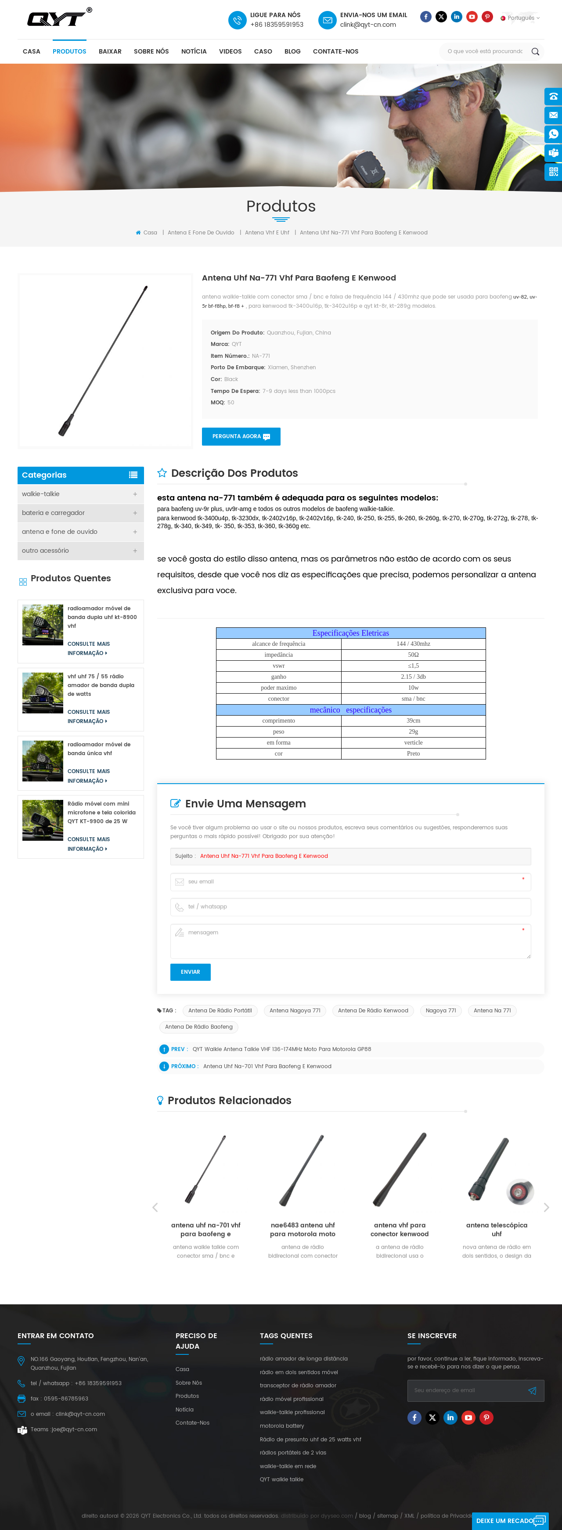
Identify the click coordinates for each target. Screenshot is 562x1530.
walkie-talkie (41, 494)
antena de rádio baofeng (199, 1027)
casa (31, 52)
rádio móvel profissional (292, 1400)
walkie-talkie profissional (292, 1413)
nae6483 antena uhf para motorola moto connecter (302, 1333)
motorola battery (282, 1426)
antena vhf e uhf (267, 233)
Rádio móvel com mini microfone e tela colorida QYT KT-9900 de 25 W (102, 813)
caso (263, 52)
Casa (146, 232)
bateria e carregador (53, 513)
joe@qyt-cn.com (74, 1430)
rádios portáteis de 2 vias (293, 1453)
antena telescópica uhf (497, 1333)
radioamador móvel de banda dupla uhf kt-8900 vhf (102, 617)
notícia (194, 52)
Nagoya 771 (441, 1011)
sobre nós (151, 52)
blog (293, 52)
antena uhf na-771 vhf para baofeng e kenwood (264, 856)
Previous (155, 1310)
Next (546, 1310)
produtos (69, 52)
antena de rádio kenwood (373, 1011)
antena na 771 (492, 1011)
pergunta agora (237, 436)
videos (230, 52)
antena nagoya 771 (295, 1011)
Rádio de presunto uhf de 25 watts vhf (310, 1440)
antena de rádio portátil (220, 1011)
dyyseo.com (337, 1516)
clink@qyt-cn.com (368, 25)
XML (409, 1516)
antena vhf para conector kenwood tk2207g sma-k (400, 1333)
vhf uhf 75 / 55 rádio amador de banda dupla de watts (101, 685)
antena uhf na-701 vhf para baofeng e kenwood (267, 1066)
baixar (110, 52)
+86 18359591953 (276, 25)
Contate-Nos (336, 52)
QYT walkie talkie (281, 1480)
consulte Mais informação (202, 1377)
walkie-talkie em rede (288, 1467)
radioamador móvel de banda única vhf (99, 749)
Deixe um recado (504, 1521)
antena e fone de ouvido (201, 233)
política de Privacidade (451, 1516)
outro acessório (45, 551)
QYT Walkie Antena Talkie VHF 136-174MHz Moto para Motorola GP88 (282, 1049)
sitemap (387, 1516)
